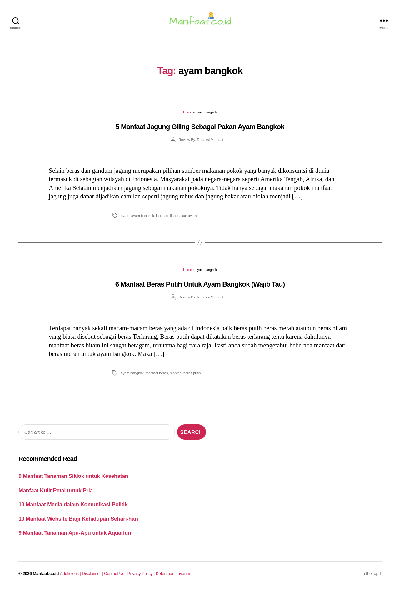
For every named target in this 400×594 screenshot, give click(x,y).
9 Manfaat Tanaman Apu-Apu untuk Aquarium (75, 536)
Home (187, 116)
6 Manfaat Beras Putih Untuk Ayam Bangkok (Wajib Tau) (200, 288)
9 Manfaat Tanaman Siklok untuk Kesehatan (73, 480)
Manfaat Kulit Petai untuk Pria (55, 494)
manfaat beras (157, 377)
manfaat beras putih (185, 377)
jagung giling (166, 219)
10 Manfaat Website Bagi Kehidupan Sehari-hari (78, 522)
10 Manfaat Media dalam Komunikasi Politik (73, 508)
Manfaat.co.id (46, 577)
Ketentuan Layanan (173, 577)
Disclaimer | (93, 577)
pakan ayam (187, 219)
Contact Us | (116, 577)
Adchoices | (71, 577)
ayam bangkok (142, 219)
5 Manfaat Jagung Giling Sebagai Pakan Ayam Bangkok (200, 130)
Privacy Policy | (142, 577)
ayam (125, 219)
